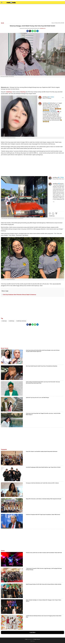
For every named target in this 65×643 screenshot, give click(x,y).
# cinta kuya (4, 320)
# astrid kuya (11, 320)
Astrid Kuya (9, 91)
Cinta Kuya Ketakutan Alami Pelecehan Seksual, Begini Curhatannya (19, 294)
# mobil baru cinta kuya (21, 320)
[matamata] (11, 3)
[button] (1, 2)
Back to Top (32, 641)
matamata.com (30, 639)
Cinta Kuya (23, 91)
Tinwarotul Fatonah (24, 28)
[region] (32, 13)
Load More (32, 632)
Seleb (2, 23)
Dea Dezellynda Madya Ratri (33, 28)
